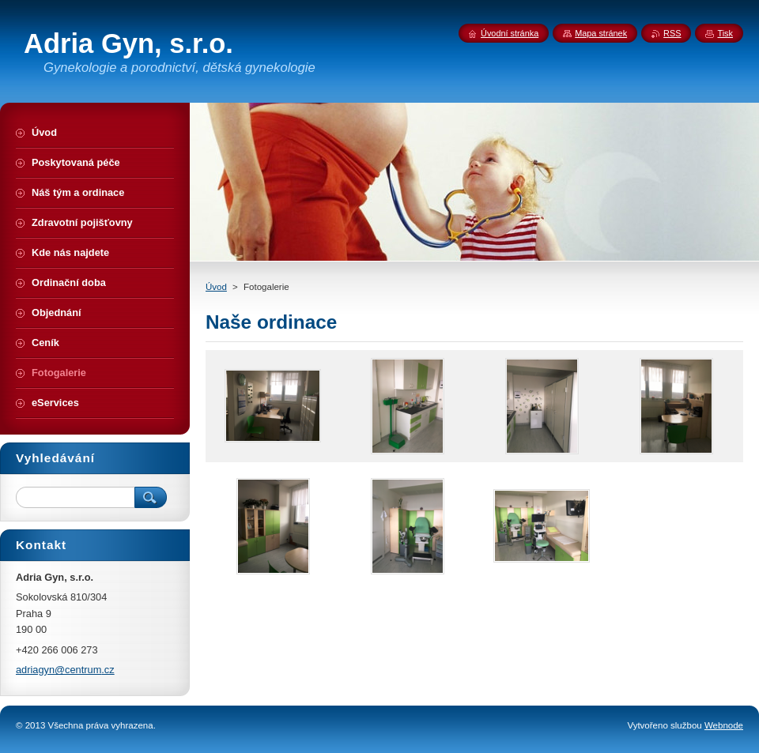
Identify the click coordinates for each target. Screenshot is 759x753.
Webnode (723, 725)
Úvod (216, 287)
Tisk (725, 33)
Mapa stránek (601, 33)
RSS (672, 33)
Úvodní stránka (509, 33)
